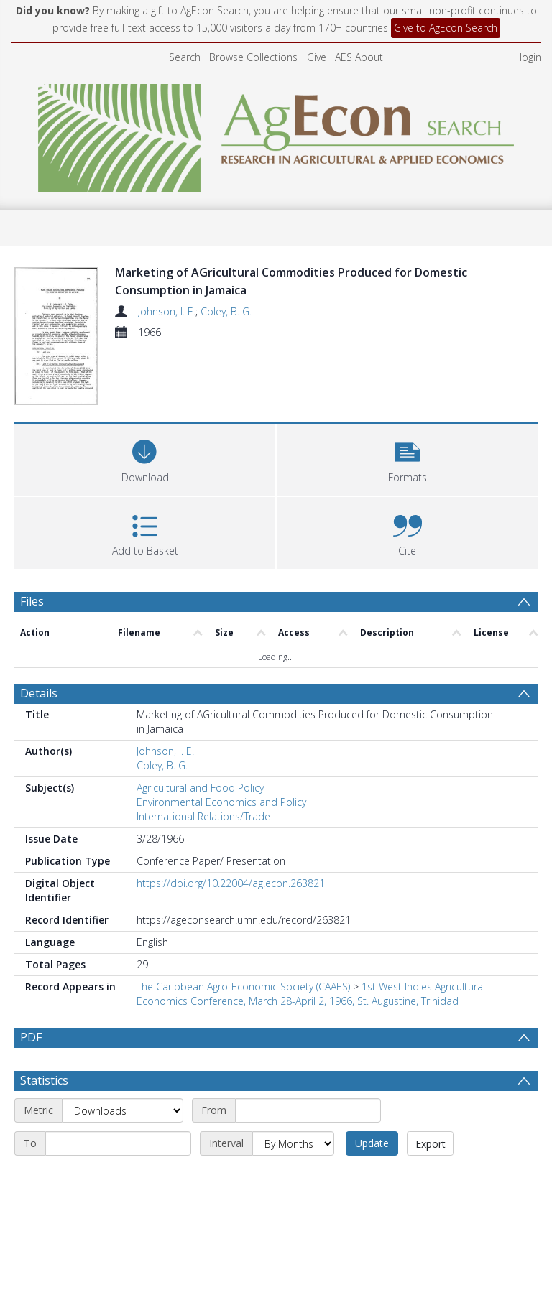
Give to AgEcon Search (445, 27)
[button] (407, 458)
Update (372, 1177)
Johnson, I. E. (167, 311)
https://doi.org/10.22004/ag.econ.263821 (231, 883)
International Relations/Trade (203, 816)
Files (32, 601)
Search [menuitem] (185, 57)
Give (316, 57)
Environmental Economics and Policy (221, 802)
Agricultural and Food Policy (200, 787)
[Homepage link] (276, 134)
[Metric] (122, 1145)
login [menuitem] (530, 57)
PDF (31, 1037)
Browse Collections (253, 57)
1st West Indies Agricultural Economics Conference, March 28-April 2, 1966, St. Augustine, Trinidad (311, 994)
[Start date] (308, 1145)
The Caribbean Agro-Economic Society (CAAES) (243, 986)
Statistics (44, 1115)
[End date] (118, 1178)
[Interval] (293, 1178)
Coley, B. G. (226, 311)
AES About (359, 57)
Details (39, 693)
